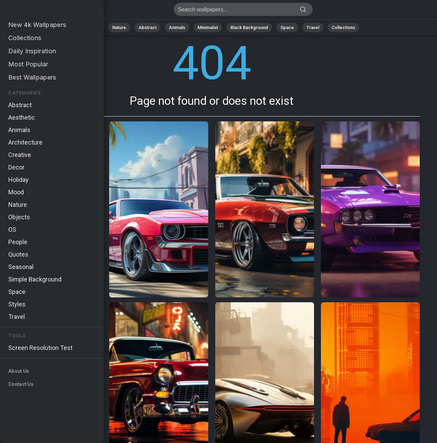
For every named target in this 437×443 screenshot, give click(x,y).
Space (287, 27)
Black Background (249, 27)
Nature (119, 27)
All (97, 27)
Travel (312, 27)
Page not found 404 (41, 11)
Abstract (147, 27)
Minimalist (208, 27)
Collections (343, 27)
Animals (177, 27)
